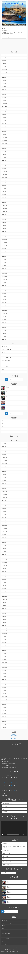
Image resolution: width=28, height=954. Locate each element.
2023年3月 (4, 163)
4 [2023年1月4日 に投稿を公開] (6, 782)
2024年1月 (4, 134)
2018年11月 (4, 310)
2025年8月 (4, 80)
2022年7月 (4, 185)
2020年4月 (4, 262)
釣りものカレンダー (7, 861)
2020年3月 (4, 265)
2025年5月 (4, 89)
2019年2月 (4, 302)
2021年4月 (4, 228)
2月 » (6, 795)
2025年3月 (4, 94)
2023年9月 (4, 146)
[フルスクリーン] (25, 834)
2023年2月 (4, 165)
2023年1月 (4, 168)
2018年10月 (4, 313)
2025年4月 (4, 92)
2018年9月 (4, 316)
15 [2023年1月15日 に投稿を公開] (16, 785)
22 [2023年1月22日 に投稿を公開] (16, 788)
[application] (14, 828)
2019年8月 (4, 285)
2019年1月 (4, 305)
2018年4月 (4, 330)
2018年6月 (4, 325)
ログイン (14, 734)
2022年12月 (4, 171)
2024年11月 (4, 106)
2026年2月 (4, 63)
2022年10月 (4, 177)
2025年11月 (4, 72)
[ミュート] (23, 834)
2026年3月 (4, 60)
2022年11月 (4, 174)
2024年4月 (4, 126)
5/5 (6, 396)
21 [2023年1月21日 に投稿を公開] (14, 788)
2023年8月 (4, 148)
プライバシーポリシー (7, 853)
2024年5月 (4, 123)
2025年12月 (4, 69)
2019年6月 (4, 290)
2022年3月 (4, 197)
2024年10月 (4, 109)
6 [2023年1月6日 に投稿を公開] (11, 782)
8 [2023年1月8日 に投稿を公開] (16, 782)
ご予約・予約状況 (7, 850)
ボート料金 (5, 856)
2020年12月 (4, 239)
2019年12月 (4, 273)
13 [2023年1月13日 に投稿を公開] (11, 785)
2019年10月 (4, 279)
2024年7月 (4, 117)
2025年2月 (4, 97)
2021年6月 (4, 222)
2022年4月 (4, 194)
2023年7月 (4, 151)
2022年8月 (4, 182)
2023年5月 (4, 157)
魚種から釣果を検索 (7, 864)
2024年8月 (4, 114)
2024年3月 (4, 128)
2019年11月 (4, 276)
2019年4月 (4, 296)
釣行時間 (5, 811)
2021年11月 (4, 208)
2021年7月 (4, 219)
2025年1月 (4, 100)
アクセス (5, 843)
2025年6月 (4, 86)
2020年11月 (4, 242)
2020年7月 (4, 253)
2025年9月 (4, 77)
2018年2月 (4, 336)
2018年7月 (4, 322)
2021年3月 (4, 231)
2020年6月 (4, 256)
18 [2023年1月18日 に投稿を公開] (7, 788)
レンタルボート (6, 37)
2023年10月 (4, 143)
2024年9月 (4, 111)
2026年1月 (4, 66)
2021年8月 (4, 217)
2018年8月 (4, 319)
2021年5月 (4, 225)
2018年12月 (4, 307)
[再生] (2, 834)
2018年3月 (4, 333)
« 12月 (2, 795)
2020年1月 (4, 271)
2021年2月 (4, 234)
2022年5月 (4, 191)
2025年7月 (4, 83)
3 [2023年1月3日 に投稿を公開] (4, 782)
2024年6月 (4, 120)
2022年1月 (4, 202)
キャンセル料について (7, 803)
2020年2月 (4, 268)
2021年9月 (4, 214)
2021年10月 (4, 211)
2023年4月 (4, 160)
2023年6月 (4, 154)
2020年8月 (4, 251)
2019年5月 (4, 293)
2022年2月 (4, 200)
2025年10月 (4, 74)
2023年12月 (4, 137)
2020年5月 (4, 259)
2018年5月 (4, 327)
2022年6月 (4, 188)
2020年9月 (4, 248)
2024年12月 (4, 103)
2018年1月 (4, 339)
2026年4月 (4, 57)
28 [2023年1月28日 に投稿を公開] (14, 790)
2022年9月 (4, 180)
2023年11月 (4, 140)
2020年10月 (4, 245)
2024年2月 (4, 131)
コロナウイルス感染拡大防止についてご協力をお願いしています (14, 847)
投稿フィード (14, 735)
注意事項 (5, 858)
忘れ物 (4, 809)
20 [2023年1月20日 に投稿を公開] (11, 788)
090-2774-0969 (7, 765)
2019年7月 (4, 288)
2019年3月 (4, 299)
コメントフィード (14, 736)
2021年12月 (4, 205)
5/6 (6, 386)
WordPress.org (14, 738)
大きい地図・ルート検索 (6, 758)
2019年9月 (4, 282)
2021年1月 (4, 236)
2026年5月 (4, 55)
